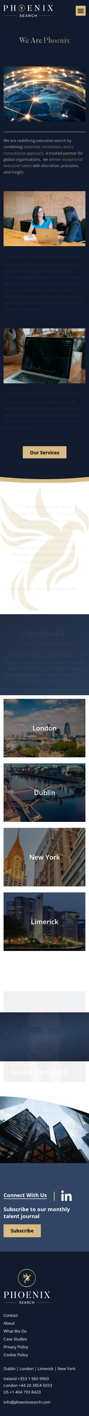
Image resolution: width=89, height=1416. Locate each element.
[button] (81, 11)
